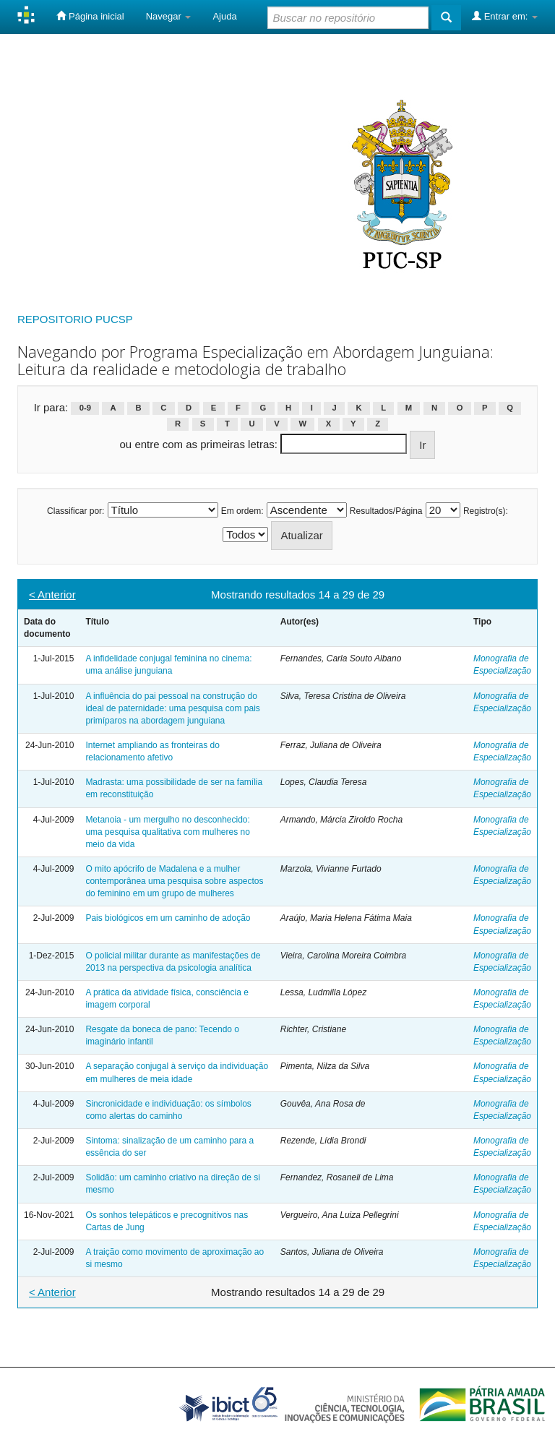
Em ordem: (242, 511)
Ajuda (224, 16)
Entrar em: (505, 16)
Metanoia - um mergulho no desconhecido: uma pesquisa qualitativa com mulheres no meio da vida (167, 832)
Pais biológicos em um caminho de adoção (167, 918)
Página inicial (90, 16)
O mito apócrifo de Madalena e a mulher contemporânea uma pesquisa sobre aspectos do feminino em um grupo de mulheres (174, 881)
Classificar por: (75, 511)
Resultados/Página (386, 511)
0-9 (85, 408)
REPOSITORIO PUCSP (75, 319)
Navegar (169, 16)
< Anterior (52, 594)
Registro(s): (485, 511)
